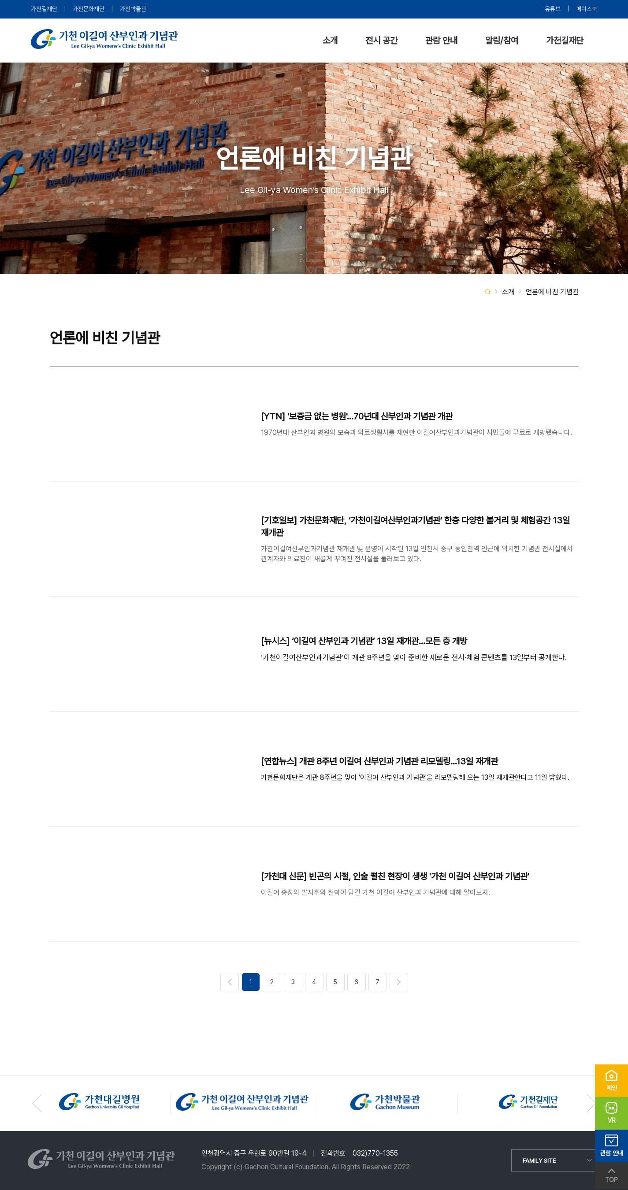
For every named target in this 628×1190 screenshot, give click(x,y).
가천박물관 (133, 8)
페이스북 (586, 8)
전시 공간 (381, 40)
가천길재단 (44, 8)
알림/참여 (501, 40)
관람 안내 (441, 40)
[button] (591, 1103)
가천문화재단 (88, 8)
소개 (330, 40)
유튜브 (553, 8)
